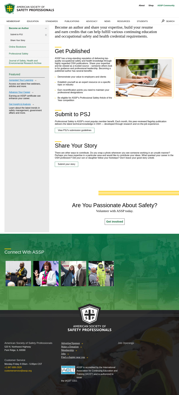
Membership (13, 21)
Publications (72, 21)
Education (33, 21)
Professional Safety (18, 53)
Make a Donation (70, 346)
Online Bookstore (17, 47)
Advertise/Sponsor (70, 343)
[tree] (26, 46)
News (107, 21)
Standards (51, 21)
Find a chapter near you (73, 357)
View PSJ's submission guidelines (74, 130)
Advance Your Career (19, 92)
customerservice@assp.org (18, 371)
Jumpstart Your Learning (21, 80)
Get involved (114, 221)
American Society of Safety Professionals (29, 8)
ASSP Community (166, 5)
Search (170, 21)
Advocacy (91, 21)
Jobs (63, 353)
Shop (151, 5)
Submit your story (66, 164)
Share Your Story (17, 40)
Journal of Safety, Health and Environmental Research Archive (25, 61)
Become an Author (19, 28)
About (142, 5)
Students (142, 21)
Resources (123, 21)
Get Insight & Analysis (20, 104)
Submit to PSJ (16, 34)
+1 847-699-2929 (13, 367)
